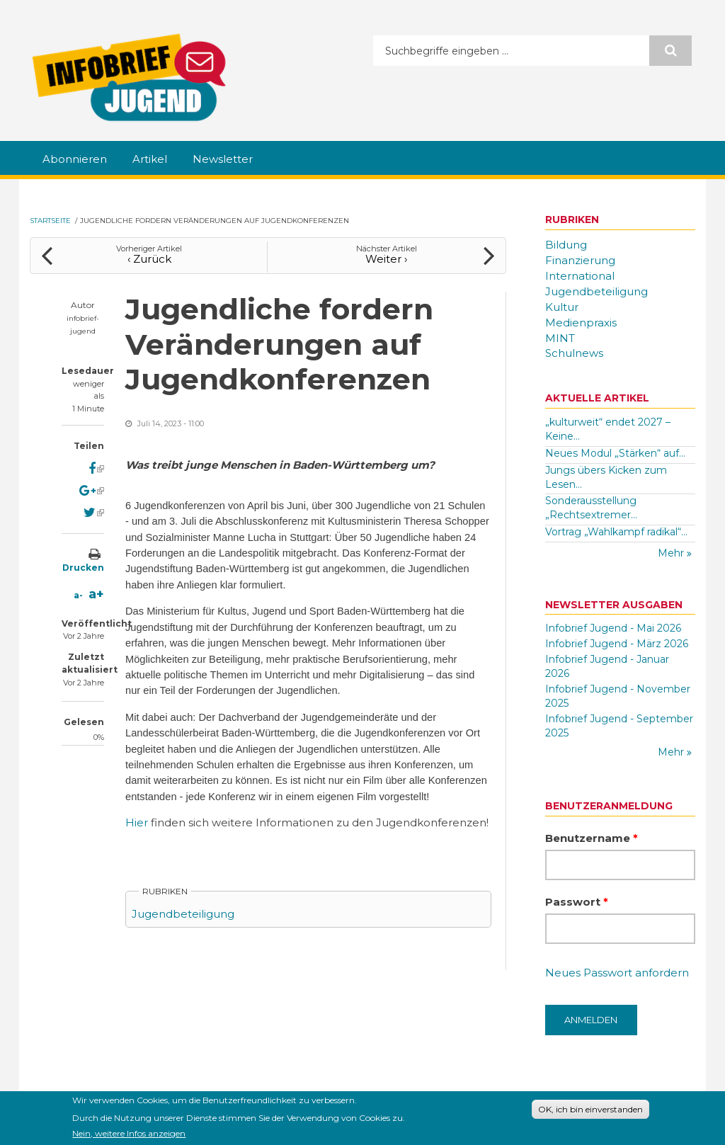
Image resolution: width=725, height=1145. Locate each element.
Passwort (576, 901)
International (580, 276)
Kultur (561, 307)
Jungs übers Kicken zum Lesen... (606, 477)
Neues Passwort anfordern (617, 972)
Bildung (566, 244)
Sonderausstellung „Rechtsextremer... (591, 507)
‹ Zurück (149, 259)
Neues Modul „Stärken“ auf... (615, 453)
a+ (96, 594)
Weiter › (386, 259)
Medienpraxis (581, 322)
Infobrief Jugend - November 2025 (617, 696)
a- (78, 595)
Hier (138, 822)
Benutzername (591, 838)
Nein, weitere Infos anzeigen (128, 1135)
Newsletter (223, 159)
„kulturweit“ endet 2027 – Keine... (607, 429)
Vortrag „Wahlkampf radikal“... (616, 531)
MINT (560, 338)
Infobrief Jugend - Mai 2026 (613, 628)
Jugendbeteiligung (183, 914)
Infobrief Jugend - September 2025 (619, 725)
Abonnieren (74, 159)
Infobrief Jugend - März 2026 (616, 643)
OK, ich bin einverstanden (590, 1111)
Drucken (83, 567)
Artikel (149, 159)
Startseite (50, 220)
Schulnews (574, 353)
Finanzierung (580, 260)
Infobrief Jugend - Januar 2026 (607, 666)
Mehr (672, 553)
